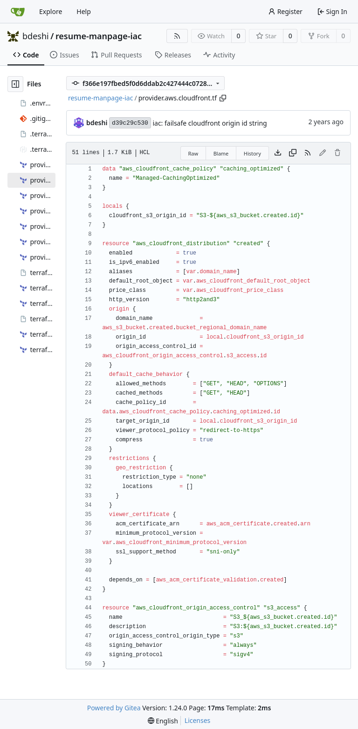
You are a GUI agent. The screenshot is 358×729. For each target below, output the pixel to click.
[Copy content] (292, 153)
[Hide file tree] (15, 84)
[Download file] (277, 153)
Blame (221, 153)
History (252, 153)
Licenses (198, 720)
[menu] (163, 720)
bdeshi (35, 36)
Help (83, 11)
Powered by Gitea (114, 707)
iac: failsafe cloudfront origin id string (209, 123)
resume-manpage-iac (98, 36)
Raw (193, 153)
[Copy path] (223, 98)
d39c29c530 (130, 123)
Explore (50, 11)
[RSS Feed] (177, 36)
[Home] (18, 11)
